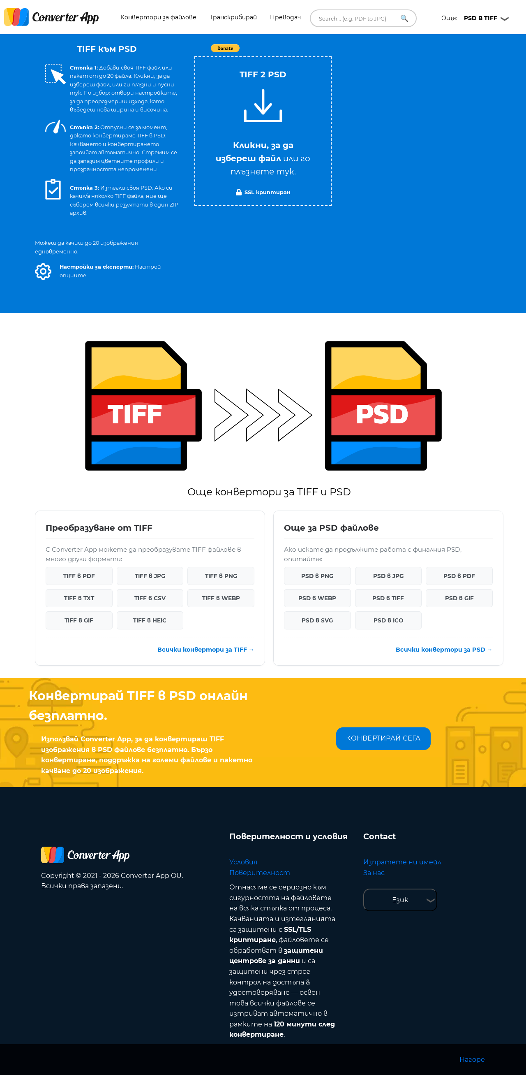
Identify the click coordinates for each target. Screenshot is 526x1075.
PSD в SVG (317, 620)
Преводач (285, 17)
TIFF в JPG (150, 576)
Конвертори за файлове (158, 17)
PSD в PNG (317, 576)
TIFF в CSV (150, 598)
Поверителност (259, 873)
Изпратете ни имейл (402, 862)
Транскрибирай (233, 17)
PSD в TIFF (388, 598)
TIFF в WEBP (221, 598)
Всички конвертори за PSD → (444, 649)
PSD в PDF (459, 576)
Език (400, 900)
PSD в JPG (388, 576)
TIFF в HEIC (149, 620)
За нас (374, 873)
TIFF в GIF (79, 620)
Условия (243, 862)
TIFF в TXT (79, 598)
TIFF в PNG (221, 576)
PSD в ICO (388, 620)
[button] (43, 271)
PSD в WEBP (317, 598)
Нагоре (472, 1059)
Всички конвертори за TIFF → (205, 649)
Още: (469, 18)
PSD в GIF (459, 598)
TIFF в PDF (79, 576)
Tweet (310, 52)
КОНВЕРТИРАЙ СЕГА (383, 738)
